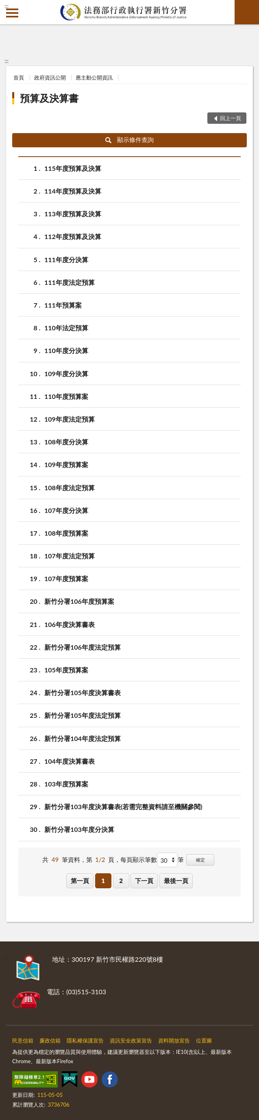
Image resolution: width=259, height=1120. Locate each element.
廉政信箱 (50, 1040)
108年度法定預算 (69, 487)
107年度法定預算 (69, 555)
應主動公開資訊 (94, 77)
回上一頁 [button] (230, 118)
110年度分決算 (66, 350)
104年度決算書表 (69, 761)
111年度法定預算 (69, 282)
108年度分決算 (66, 441)
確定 (200, 859)
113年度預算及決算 (72, 213)
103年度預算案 (66, 783)
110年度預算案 (66, 396)
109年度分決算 (66, 373)
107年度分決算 (66, 510)
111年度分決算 (66, 259)
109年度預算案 (66, 464)
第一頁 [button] (80, 880)
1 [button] (103, 880)
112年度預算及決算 (72, 236)
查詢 (247, 12)
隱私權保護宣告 (85, 1040)
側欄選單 (12, 13)
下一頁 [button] (144, 880)
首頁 (18, 77)
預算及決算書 (49, 98)
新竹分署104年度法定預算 (82, 738)
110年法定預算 (66, 327)
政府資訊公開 (50, 77)
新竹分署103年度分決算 (79, 829)
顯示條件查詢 (129, 139)
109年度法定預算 (69, 419)
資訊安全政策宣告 (131, 1040)
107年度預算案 (66, 578)
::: (6, 6)
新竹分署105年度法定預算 (82, 715)
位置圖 (204, 1040)
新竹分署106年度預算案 (79, 601)
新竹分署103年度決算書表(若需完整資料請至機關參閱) (123, 806)
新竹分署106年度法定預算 (82, 647)
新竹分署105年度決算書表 (82, 692)
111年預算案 (63, 305)
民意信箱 (22, 1040)
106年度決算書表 (69, 624)
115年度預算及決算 (72, 168)
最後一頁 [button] (176, 880)
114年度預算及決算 (72, 191)
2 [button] (121, 880)
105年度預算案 (66, 669)
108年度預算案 (66, 533)
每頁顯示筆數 (138, 859)
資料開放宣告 (174, 1040)
